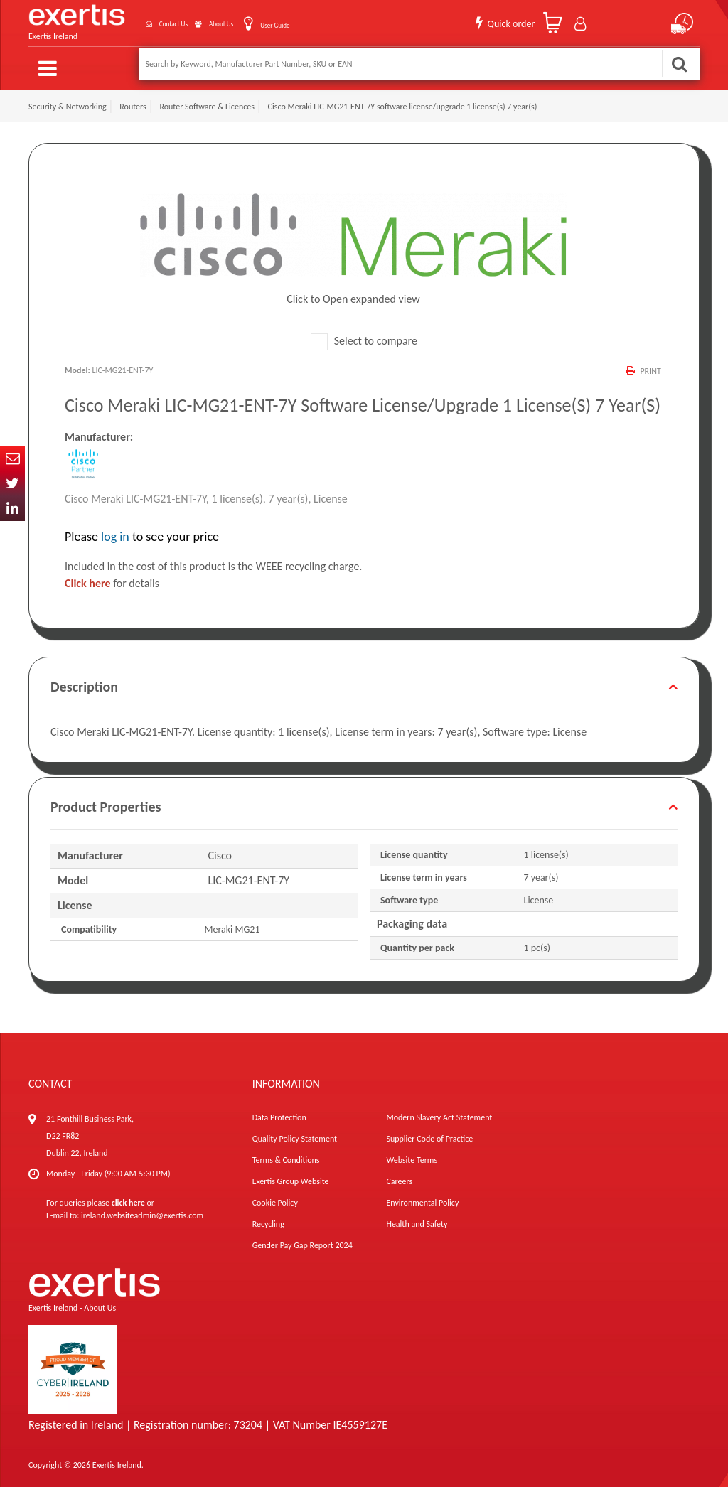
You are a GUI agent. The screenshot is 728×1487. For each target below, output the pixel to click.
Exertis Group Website (290, 1176)
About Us (199, 20)
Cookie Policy (275, 1197)
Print (649, 365)
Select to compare (364, 335)
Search (679, 63)
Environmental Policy (422, 1197)
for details (112, 577)
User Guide (267, 22)
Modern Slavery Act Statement (439, 1112)
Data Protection (279, 1112)
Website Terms (411, 1154)
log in (115, 531)
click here (128, 1197)
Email (12, 458)
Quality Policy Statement (294, 1133)
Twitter (12, 483)
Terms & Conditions (286, 1154)
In (12, 508)
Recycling (268, 1218)
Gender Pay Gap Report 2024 (302, 1240)
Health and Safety (416, 1218)
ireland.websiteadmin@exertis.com (142, 1210)
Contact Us (134, 20)
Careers (399, 1176)
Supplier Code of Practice (429, 1133)
